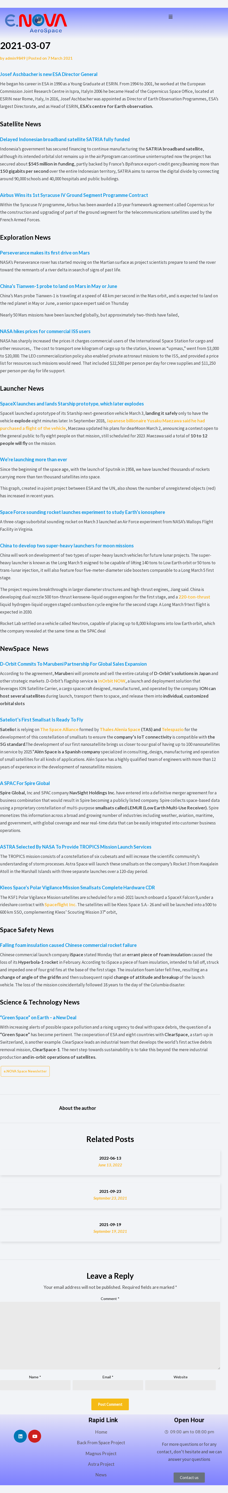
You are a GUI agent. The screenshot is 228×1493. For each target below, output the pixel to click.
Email (108, 1377)
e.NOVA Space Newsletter (25, 1071)
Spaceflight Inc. (61, 904)
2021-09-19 (110, 1224)
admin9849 (15, 58)
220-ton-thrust (194, 597)
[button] (170, 16)
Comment (110, 1298)
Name (35, 1377)
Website (181, 1377)
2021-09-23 (110, 1191)
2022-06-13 (110, 1157)
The (59, 729)
